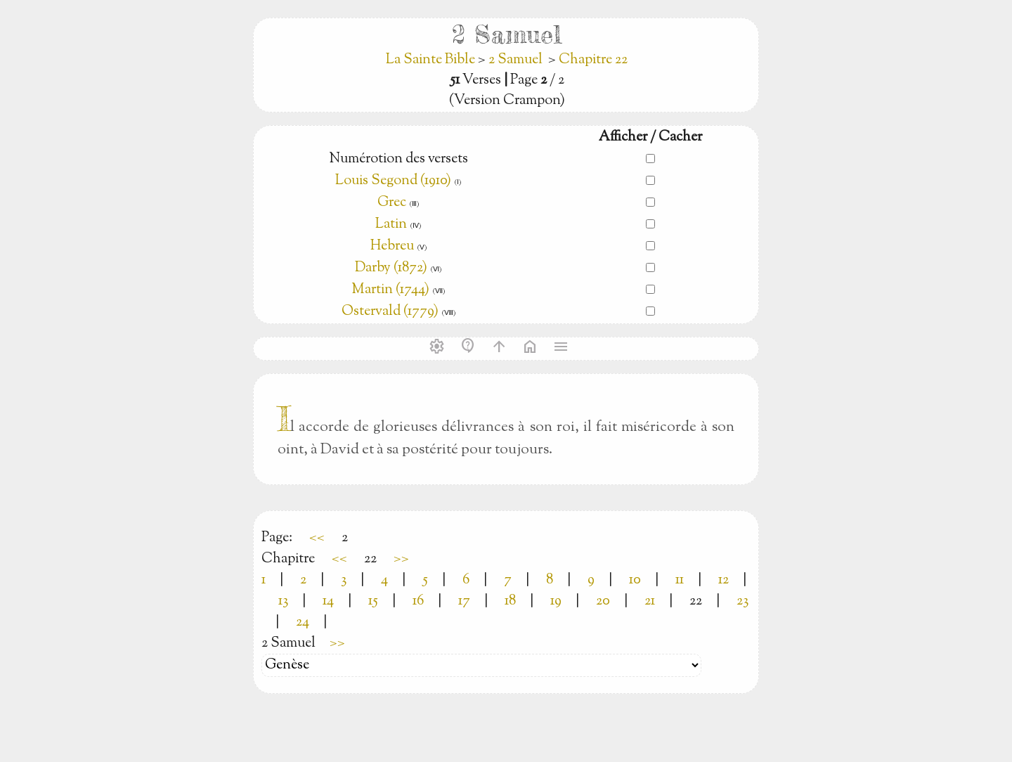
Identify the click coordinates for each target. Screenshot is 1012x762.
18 (510, 601)
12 (723, 580)
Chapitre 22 (593, 60)
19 (556, 601)
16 (418, 601)
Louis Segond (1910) (393, 181)
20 (603, 601)
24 (302, 622)
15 (373, 601)
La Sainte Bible (432, 60)
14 (328, 601)
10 (635, 580)
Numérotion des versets (398, 159)
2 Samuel (515, 60)
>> (401, 559)
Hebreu (392, 246)
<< (317, 538)
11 (679, 580)
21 (649, 601)
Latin (391, 224)
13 (283, 601)
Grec (391, 203)
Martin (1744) (390, 290)
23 (742, 601)
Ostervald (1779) (390, 312)
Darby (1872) (391, 268)
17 (464, 601)
